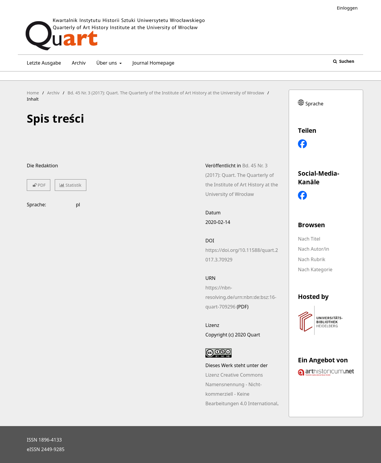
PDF (39, 185)
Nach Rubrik (311, 259)
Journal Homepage (152, 63)
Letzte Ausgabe (42, 63)
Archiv (77, 63)
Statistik (70, 185)
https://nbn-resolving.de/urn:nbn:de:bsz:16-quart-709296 (240, 297)
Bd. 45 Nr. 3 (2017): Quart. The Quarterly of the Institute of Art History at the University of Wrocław (166, 93)
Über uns (106, 63)
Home (33, 93)
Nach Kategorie (315, 269)
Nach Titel (309, 239)
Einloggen (344, 7)
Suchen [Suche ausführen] (346, 61)
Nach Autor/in (313, 249)
